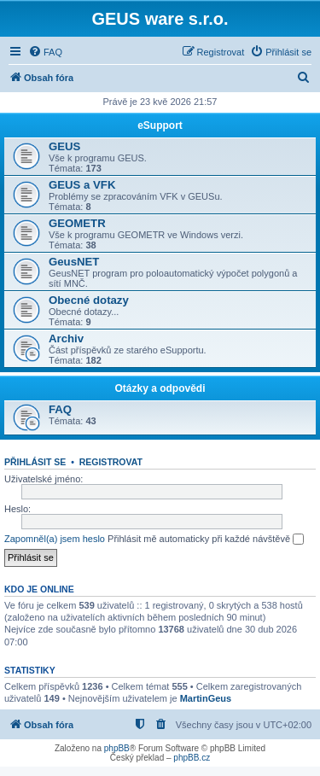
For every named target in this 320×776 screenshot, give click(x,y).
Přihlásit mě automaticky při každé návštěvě (206, 540)
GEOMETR (77, 223)
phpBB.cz (191, 757)
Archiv (66, 338)
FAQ (60, 409)
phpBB (117, 748)
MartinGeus (206, 698)
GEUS (64, 146)
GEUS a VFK (82, 184)
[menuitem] (45, 52)
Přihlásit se (35, 462)
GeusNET (74, 261)
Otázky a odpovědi (159, 388)
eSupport (160, 125)
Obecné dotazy (89, 300)
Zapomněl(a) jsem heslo (54, 539)
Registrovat (111, 462)
